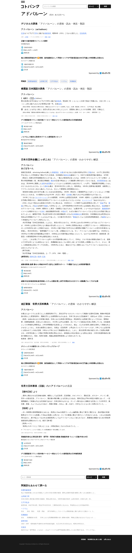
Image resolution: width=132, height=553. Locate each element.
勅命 (102, 203)
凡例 (49, 37)
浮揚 (89, 172)
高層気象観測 (32, 81)
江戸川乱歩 (54, 81)
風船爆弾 (105, 209)
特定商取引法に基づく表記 (95, 539)
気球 (60, 104)
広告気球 (83, 33)
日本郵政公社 (77, 214)
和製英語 (55, 172)
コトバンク (30, 6)
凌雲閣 (48, 183)
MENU (23, 2)
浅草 (43, 183)
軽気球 (58, 101)
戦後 (103, 206)
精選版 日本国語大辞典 (33, 88)
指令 (64, 211)
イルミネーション (40, 197)
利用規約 (83, 539)
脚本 (46, 186)
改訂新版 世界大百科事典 (35, 304)
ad (35, 98)
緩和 (104, 217)
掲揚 (45, 206)
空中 (36, 33)
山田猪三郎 (43, 81)
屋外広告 (67, 175)
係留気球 (47, 33)
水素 (61, 172)
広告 (22, 33)
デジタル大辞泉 (29, 23)
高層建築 (73, 81)
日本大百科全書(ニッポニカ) (36, 159)
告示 (36, 206)
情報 (46, 37)
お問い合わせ (107, 539)
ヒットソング (87, 200)
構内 (52, 181)
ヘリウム (64, 81)
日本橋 (68, 195)
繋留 (74, 217)
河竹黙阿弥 (101, 181)
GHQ (42, 211)
